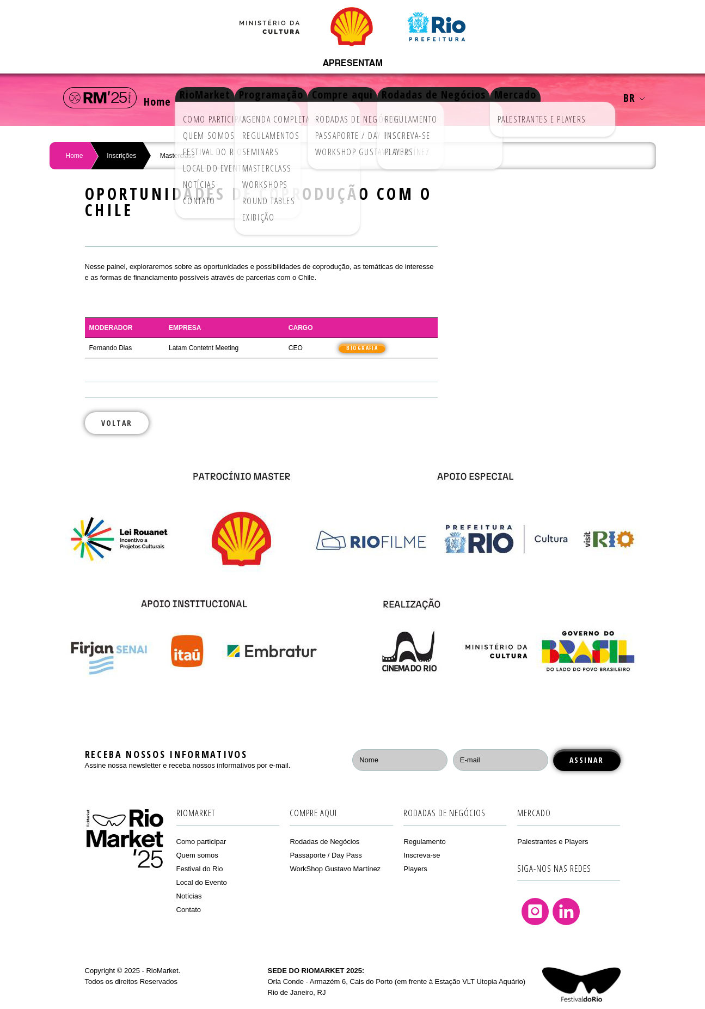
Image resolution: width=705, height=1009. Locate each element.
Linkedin (566, 911)
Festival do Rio (199, 869)
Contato (188, 910)
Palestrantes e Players (552, 841)
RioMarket (221, 97)
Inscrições (121, 156)
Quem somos (197, 855)
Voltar (116, 423)
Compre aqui (375, 97)
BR (634, 97)
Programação (295, 97)
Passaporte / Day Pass (325, 855)
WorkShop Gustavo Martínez (335, 869)
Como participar (201, 841)
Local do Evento (201, 882)
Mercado (564, 97)
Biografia (362, 348)
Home (162, 97)
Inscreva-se (421, 855)
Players (415, 869)
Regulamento (424, 841)
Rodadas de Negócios (474, 97)
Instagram (535, 911)
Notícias (189, 896)
